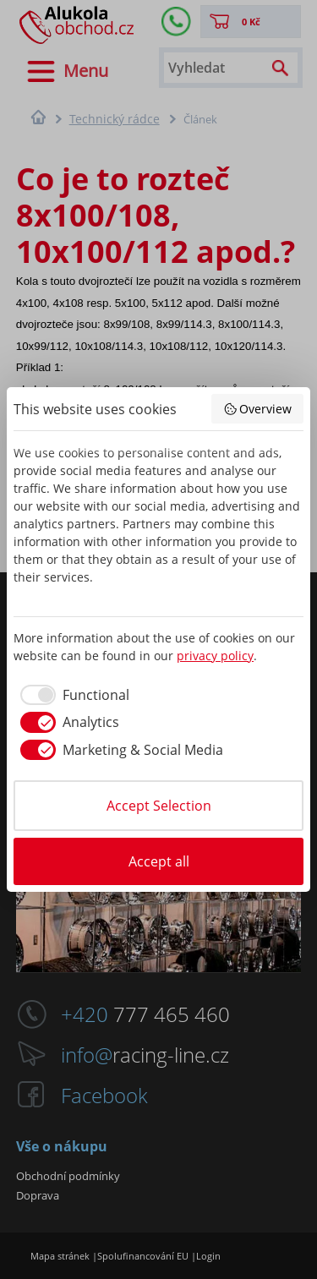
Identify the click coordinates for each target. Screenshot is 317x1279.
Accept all (158, 861)
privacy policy (215, 656)
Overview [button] (257, 409)
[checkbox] (71, 695)
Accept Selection (159, 805)
